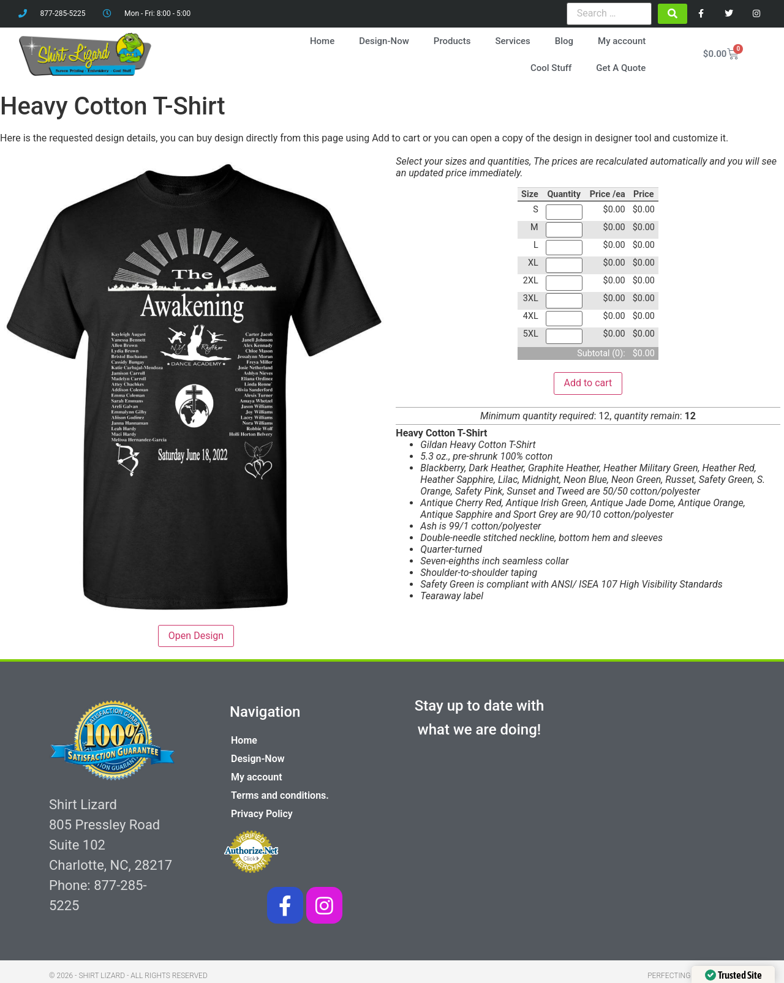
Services (512, 41)
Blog (564, 41)
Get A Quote (621, 67)
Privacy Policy (262, 814)
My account (622, 41)
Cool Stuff (550, 67)
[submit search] (672, 14)
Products (452, 41)
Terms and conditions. (280, 795)
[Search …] (609, 13)
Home (322, 41)
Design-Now (384, 41)
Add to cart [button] (588, 383)
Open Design (196, 635)
